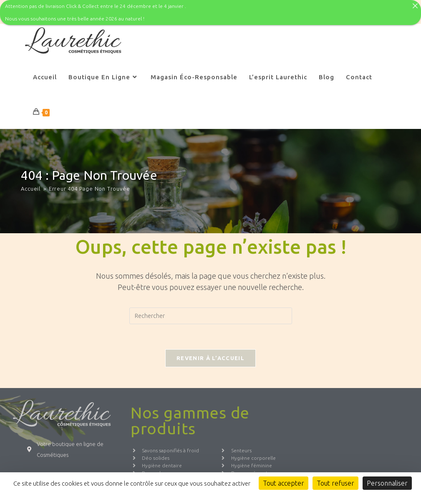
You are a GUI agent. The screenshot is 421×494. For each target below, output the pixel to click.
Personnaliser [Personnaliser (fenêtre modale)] (387, 483)
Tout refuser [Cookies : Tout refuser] (335, 483)
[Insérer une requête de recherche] (210, 309)
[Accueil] (30, 181)
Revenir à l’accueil (210, 351)
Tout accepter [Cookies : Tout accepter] (283, 483)
